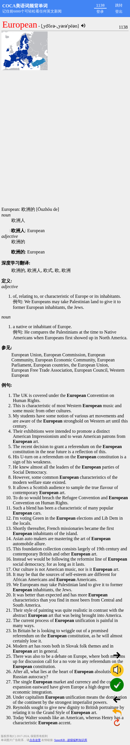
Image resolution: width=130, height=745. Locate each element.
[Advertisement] (65, 139)
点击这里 (35, 740)
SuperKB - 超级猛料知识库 (70, 740)
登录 (100, 11)
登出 (119, 11)
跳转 (119, 5)
